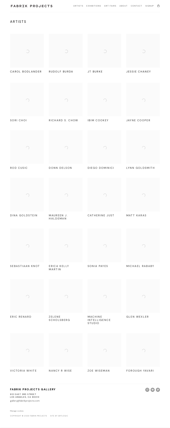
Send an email (158, 390)
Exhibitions (93, 6)
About (123, 6)
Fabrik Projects (31, 6)
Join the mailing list (153, 390)
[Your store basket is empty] (158, 6)
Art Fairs (110, 6)
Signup (149, 6)
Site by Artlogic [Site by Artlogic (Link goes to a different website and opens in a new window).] (59, 416)
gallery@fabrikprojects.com (25, 400)
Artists (78, 6)
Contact (136, 6)
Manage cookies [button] (17, 411)
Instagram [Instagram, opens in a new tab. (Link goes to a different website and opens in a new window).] (147, 390)
